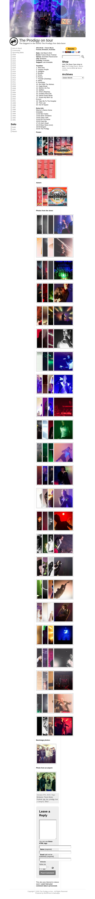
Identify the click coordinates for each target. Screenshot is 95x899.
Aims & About (17, 48)
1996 (14, 109)
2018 (14, 67)
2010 (14, 84)
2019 (14, 65)
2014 (14, 76)
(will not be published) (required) (46, 859)
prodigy (51, 799)
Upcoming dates (18, 52)
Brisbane (40, 797)
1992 (14, 118)
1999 (14, 103)
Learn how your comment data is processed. (46, 888)
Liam (14, 129)
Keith (14, 127)
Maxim (14, 131)
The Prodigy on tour (36, 40)
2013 (14, 78)
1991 (14, 120)
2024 (14, 59)
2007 (14, 90)
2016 (14, 71)
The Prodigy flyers (71, 66)
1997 (14, 107)
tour (56, 799)
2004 (14, 97)
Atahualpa (56, 897)
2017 (14, 69)
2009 (14, 86)
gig (44, 799)
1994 (14, 113)
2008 (14, 88)
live (47, 799)
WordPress (47, 897)
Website (43, 865)
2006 (14, 92)
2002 (14, 99)
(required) (46, 853)
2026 (14, 55)
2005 (14, 95)
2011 (14, 82)
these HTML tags (45, 846)
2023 (14, 61)
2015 (14, 73)
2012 (14, 80)
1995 (14, 111)
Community (16, 50)
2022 (14, 63)
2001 (14, 101)
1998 (14, 105)
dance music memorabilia (72, 67)
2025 (14, 57)
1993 (14, 116)
